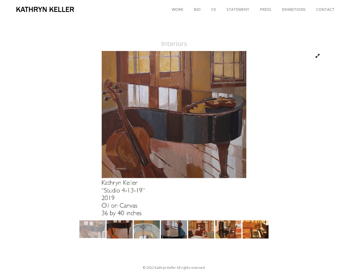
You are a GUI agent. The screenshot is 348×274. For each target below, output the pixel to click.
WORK (177, 9)
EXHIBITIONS (294, 9)
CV (213, 9)
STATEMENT (237, 9)
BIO (197, 9)
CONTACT (325, 9)
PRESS (265, 9)
